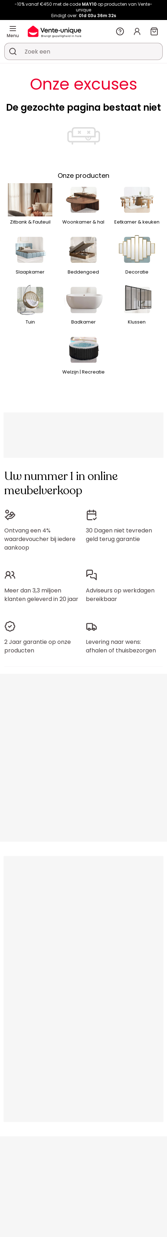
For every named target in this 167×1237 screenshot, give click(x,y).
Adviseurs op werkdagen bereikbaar (120, 594)
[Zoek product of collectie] (12, 51)
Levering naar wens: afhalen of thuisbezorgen (121, 646)
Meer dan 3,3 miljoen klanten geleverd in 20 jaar (41, 594)
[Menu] (13, 28)
